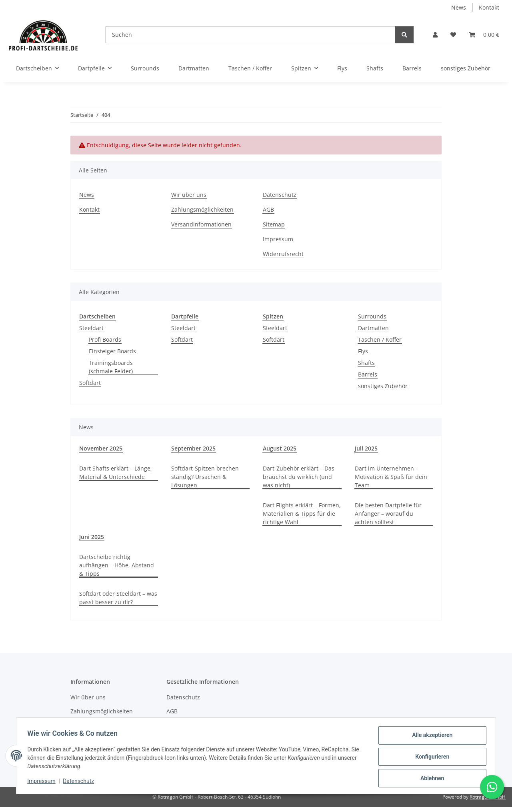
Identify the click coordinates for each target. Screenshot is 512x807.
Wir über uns (188, 194)
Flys (363, 351)
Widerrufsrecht (283, 254)
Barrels (367, 374)
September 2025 (193, 448)
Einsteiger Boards (112, 351)
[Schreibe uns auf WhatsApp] (492, 787)
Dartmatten (373, 328)
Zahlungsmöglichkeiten (202, 209)
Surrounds (372, 316)
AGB (268, 209)
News (458, 7)
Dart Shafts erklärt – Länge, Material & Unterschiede (115, 473)
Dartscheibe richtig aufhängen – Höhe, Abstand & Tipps (116, 565)
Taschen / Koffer (380, 339)
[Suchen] (251, 34)
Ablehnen (430, 778)
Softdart (90, 382)
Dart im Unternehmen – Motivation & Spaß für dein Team (391, 477)
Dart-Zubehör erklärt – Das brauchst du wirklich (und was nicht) (298, 477)
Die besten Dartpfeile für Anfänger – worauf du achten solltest (388, 513)
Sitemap (274, 224)
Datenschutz (80, 782)
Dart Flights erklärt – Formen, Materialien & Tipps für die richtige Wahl (302, 513)
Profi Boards (105, 339)
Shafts (366, 362)
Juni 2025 (91, 537)
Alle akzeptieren (430, 737)
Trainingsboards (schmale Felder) (111, 367)
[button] (435, 34)
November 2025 (100, 448)
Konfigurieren (430, 758)
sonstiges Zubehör (383, 386)
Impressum (43, 782)
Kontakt (489, 7)
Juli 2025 (366, 448)
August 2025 (279, 448)
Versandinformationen (201, 224)
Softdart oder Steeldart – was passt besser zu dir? (118, 598)
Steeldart (91, 328)
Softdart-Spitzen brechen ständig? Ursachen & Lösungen (205, 477)
